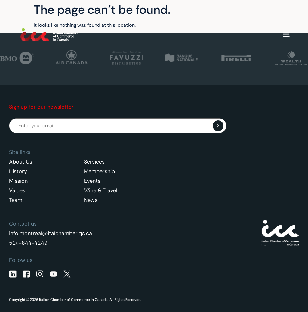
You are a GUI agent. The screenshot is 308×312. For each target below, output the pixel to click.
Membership (99, 171)
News (90, 200)
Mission (18, 180)
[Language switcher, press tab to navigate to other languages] (274, 10)
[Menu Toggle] (286, 34)
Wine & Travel (100, 190)
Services (94, 161)
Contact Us (235, 10)
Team (15, 200)
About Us (20, 161)
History (18, 171)
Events (92, 180)
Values (17, 190)
